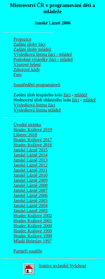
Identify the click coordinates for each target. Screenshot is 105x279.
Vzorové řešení (27, 64)
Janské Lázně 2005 (30, 200)
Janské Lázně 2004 (30, 205)
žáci (67, 94)
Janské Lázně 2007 (30, 190)
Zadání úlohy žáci (29, 44)
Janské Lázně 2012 (30, 165)
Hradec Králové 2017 (32, 139)
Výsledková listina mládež (37, 110)
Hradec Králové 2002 (32, 215)
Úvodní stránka (27, 124)
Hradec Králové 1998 (32, 235)
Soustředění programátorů (36, 84)
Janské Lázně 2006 (30, 195)
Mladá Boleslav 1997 (32, 241)
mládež (80, 94)
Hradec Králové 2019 (32, 129)
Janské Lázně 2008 (30, 185)
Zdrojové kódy (26, 69)
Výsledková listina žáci (34, 105)
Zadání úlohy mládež (32, 49)
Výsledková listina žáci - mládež (42, 54)
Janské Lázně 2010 (30, 175)
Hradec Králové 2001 (32, 220)
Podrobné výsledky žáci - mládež (43, 59)
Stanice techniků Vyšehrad (54, 265)
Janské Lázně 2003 (30, 210)
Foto (17, 74)
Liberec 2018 (25, 134)
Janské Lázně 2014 (30, 155)
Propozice (22, 39)
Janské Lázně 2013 (30, 160)
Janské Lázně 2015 (30, 150)
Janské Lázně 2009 (30, 180)
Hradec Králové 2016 (32, 144)
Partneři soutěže (27, 251)
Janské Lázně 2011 (30, 170)
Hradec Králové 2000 (32, 225)
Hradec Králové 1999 (32, 230)
